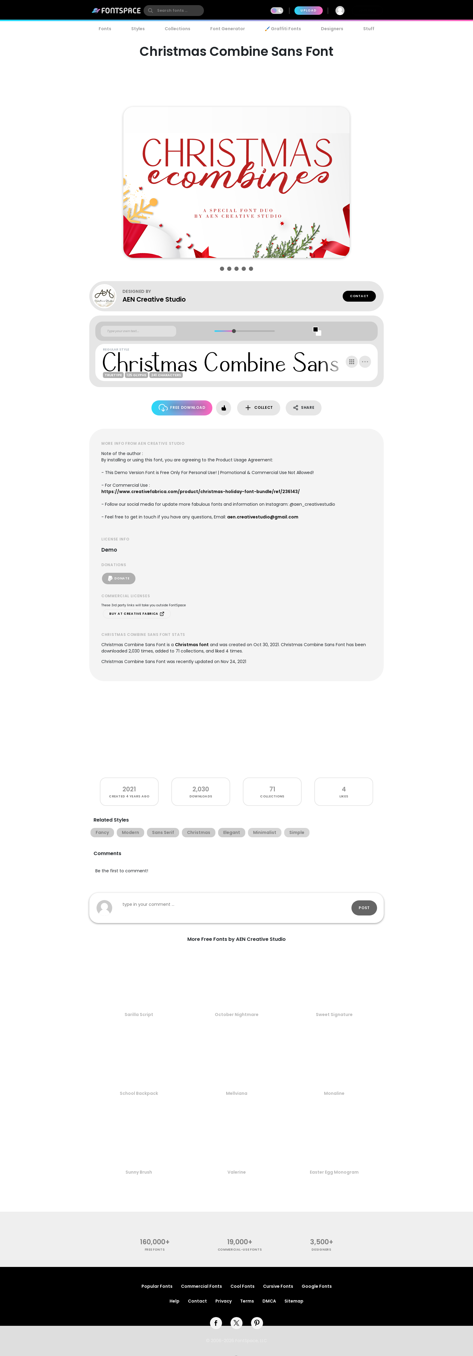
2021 (129, 789)
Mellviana (236, 1093)
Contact (359, 296)
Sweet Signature (334, 1014)
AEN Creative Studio (154, 299)
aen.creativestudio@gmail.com (262, 517)
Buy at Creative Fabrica (136, 613)
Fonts (105, 29)
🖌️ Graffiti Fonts (283, 29)
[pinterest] (257, 1323)
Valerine (236, 1172)
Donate (118, 578)
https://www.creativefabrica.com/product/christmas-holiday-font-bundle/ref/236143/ (200, 492)
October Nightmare (237, 1014)
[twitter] (236, 1323)
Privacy (223, 1301)
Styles (138, 29)
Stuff (368, 29)
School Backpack (139, 1093)
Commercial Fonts (201, 1286)
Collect (258, 408)
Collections (177, 29)
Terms (247, 1301)
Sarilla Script (139, 1014)
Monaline (334, 1093)
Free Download (182, 408)
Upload (308, 10)
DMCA (269, 1301)
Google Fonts (317, 1286)
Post (364, 907)
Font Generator (227, 29)
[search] (174, 10)
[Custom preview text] (138, 331)
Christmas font (192, 645)
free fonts (155, 1249)
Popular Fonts (157, 1286)
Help (174, 1301)
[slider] (234, 331)
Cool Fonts (242, 1286)
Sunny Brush (138, 1172)
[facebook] (216, 1323)
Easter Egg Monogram (334, 1172)
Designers (332, 29)
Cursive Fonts (278, 1286)
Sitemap (293, 1301)
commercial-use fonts (240, 1249)
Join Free (367, 10)
